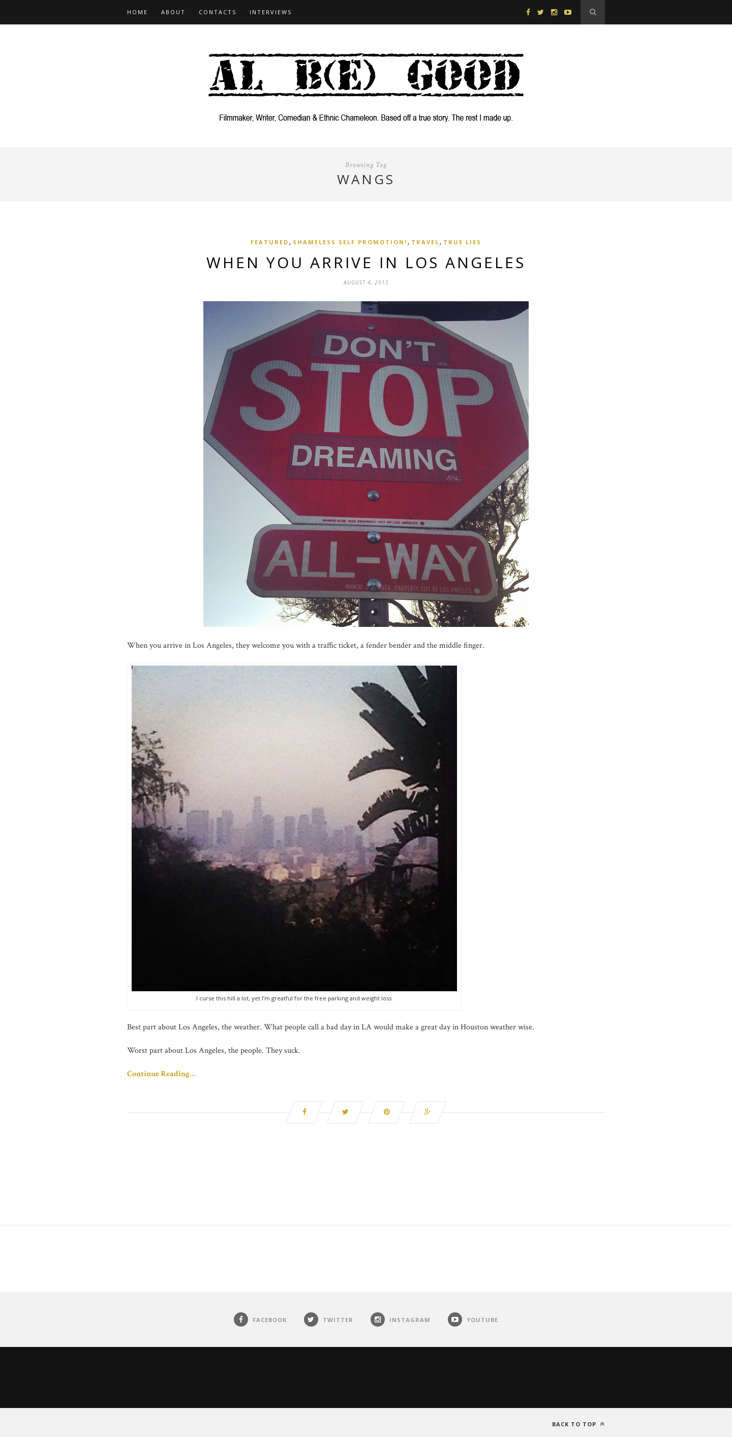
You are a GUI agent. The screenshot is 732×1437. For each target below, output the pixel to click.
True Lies (462, 242)
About (173, 12)
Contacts (217, 12)
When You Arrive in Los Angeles (366, 262)
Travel (425, 242)
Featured (270, 242)
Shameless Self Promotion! (350, 242)
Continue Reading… (161, 1074)
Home (137, 12)
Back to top (578, 1424)
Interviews (271, 12)
